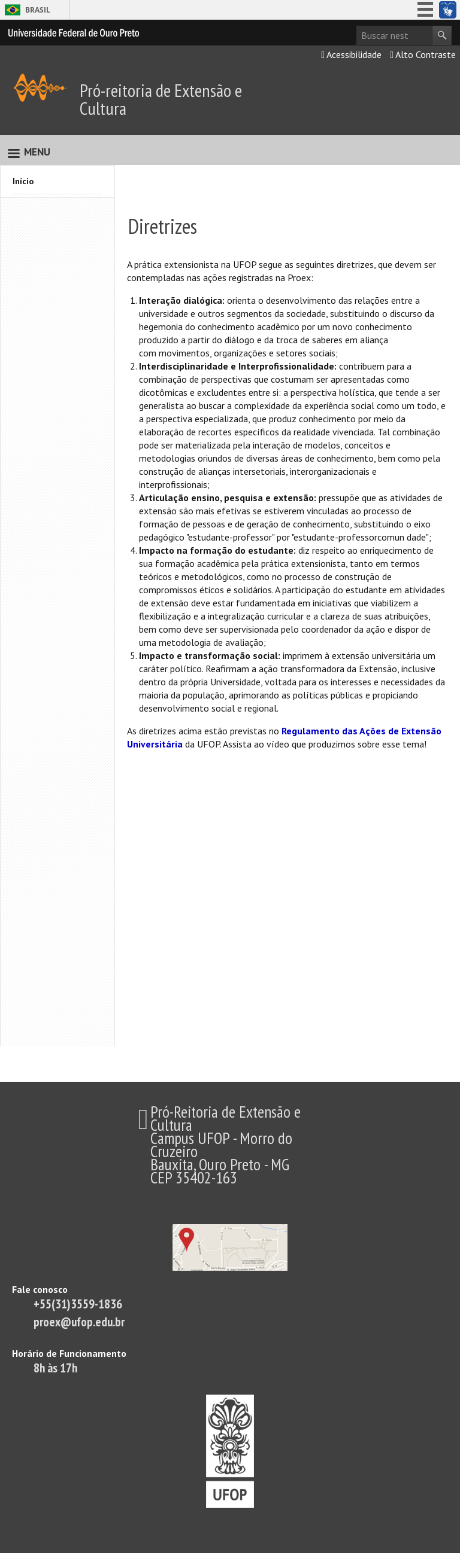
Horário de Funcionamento (69, 1353)
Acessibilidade (351, 54)
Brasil (37, 10)
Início (23, 181)
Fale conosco (40, 1289)
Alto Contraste (423, 54)
